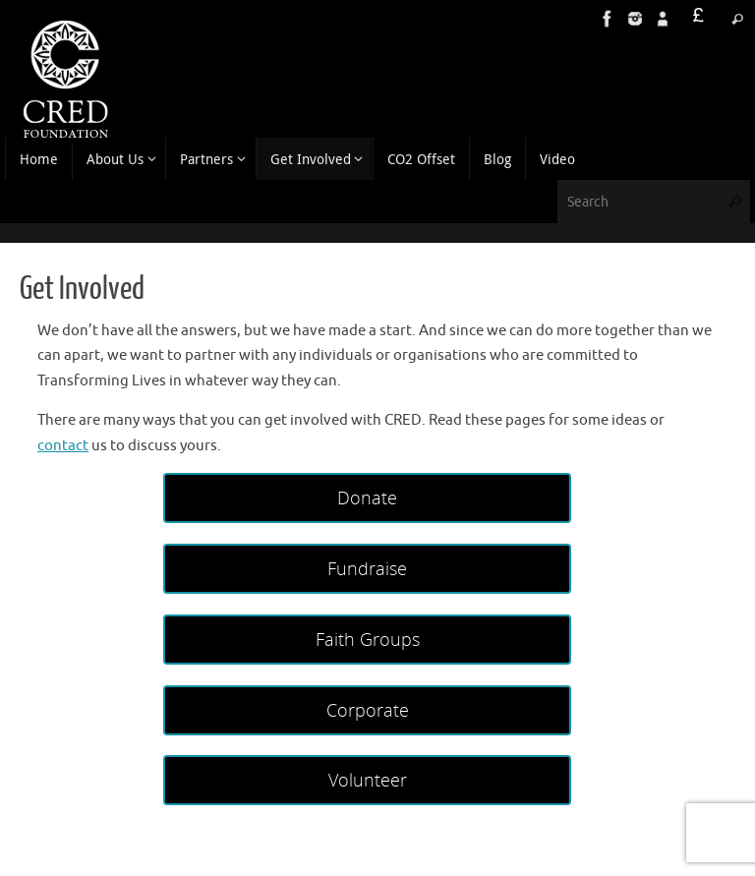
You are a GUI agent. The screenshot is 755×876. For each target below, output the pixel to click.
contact (62, 446)
